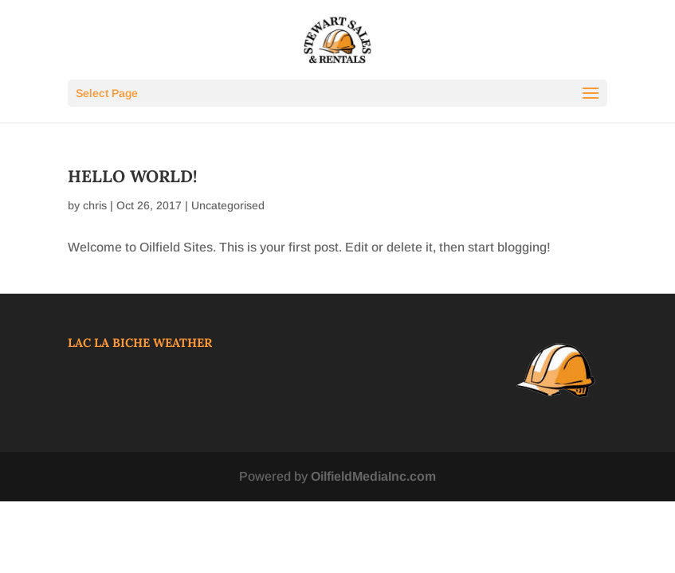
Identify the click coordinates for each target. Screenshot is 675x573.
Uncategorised (228, 205)
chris (95, 205)
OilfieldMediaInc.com (373, 476)
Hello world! (132, 176)
